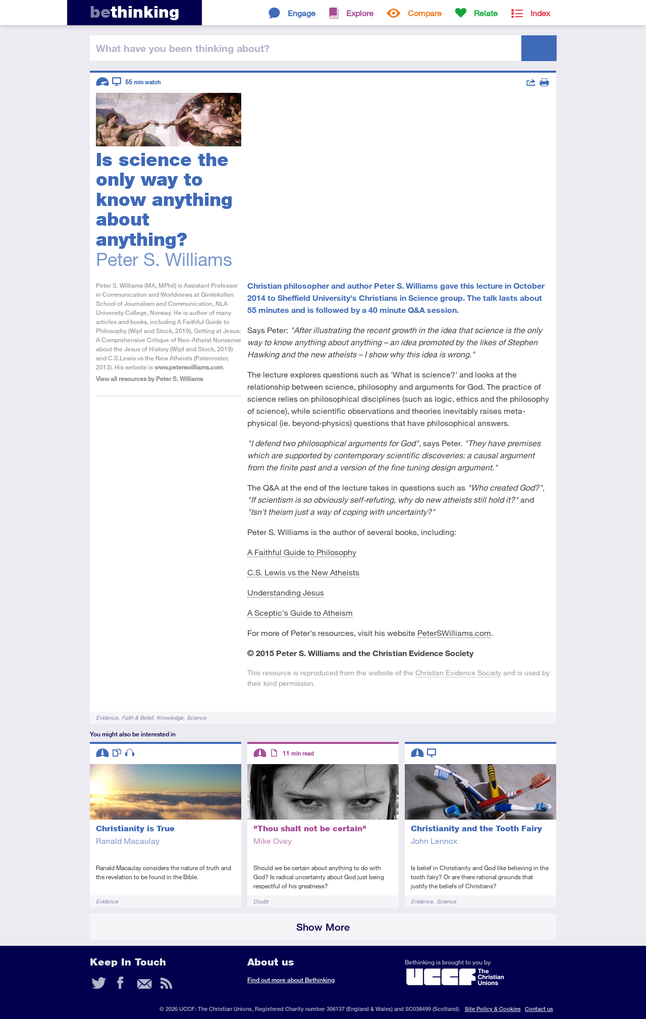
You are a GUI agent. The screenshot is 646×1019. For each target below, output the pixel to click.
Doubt (260, 901)
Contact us (539, 1008)
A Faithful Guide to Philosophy (301, 552)
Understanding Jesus (285, 592)
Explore (359, 13)
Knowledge (169, 717)
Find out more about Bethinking (291, 980)
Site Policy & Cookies (493, 1008)
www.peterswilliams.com (188, 367)
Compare (425, 13)
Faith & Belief (137, 717)
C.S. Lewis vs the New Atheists (303, 572)
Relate (486, 13)
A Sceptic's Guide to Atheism (300, 612)
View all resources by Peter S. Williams (149, 379)
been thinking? (183, 48)
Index (540, 13)
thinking (134, 12)
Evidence (107, 717)
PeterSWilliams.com (454, 632)
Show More (323, 927)
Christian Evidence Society (458, 672)
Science (196, 717)
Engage (301, 13)
